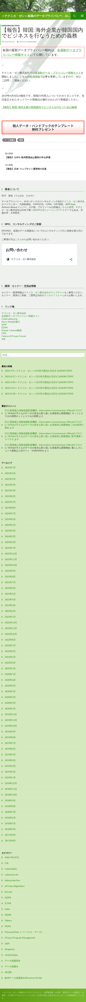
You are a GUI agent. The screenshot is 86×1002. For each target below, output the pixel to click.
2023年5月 (10, 593)
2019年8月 (10, 737)
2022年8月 (10, 639)
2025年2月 (10, 496)
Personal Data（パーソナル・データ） (24, 932)
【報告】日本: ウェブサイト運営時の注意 (43, 166)
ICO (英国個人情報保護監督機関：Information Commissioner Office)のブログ (43, 410)
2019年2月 (10, 771)
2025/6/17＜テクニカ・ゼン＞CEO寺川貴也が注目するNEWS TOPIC (39, 376)
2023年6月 (10, 588)
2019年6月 (10, 748)
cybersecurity (11, 874)
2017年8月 (10, 840)
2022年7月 (10, 645)
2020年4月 (10, 691)
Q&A (7, 943)
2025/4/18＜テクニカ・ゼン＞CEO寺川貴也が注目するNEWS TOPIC (39, 393)
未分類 (8, 972)
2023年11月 (11, 559)
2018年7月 (10, 811)
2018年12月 (11, 783)
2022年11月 (11, 628)
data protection (11, 25)
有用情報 (35, 76)
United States (11, 955)
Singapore (10, 949)
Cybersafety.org (9, 318)
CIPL (4, 333)
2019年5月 (10, 754)
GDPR (8, 897)
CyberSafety (11, 868)
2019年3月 (10, 766)
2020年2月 (10, 702)
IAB (3, 339)
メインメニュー (82, 16)
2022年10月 (11, 634)
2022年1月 (10, 668)
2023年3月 (10, 605)
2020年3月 (10, 697)
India (7, 909)
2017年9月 (10, 834)
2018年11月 (11, 789)
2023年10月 (11, 565)
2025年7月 (10, 467)
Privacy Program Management (20, 937)
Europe (8, 891)
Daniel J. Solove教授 (12, 330)
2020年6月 (10, 679)
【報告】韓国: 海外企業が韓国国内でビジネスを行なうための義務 (39, 107)
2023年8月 (10, 576)
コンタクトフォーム (54, 295)
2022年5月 (10, 657)
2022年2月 (10, 662)
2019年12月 (11, 714)
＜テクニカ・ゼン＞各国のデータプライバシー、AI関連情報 (36, 16)
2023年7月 (10, 582)
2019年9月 (10, 731)
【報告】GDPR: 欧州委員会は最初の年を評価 (43, 155)
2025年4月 (10, 484)
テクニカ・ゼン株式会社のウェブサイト (44, 292)
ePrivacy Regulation (15, 886)
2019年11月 (11, 720)
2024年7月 (10, 513)
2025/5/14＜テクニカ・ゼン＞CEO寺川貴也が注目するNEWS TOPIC (39, 388)
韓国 (21, 140)
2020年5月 (10, 685)
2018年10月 (11, 794)
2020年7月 (10, 674)
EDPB (5, 327)
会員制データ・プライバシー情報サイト (58, 72)
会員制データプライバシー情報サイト (21, 316)
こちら (18, 239)
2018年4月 (10, 829)
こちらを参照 (67, 207)
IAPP (4, 324)
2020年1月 (10, 708)
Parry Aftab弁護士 (11, 321)
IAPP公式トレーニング (46, 210)
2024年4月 (10, 530)
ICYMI (8, 903)
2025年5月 (10, 479)
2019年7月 (10, 743)
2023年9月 (10, 570)
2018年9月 (10, 800)
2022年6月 (10, 651)
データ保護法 (9, 140)
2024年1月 (10, 547)
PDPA (8, 926)
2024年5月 (10, 524)
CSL (7, 863)
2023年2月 (10, 611)
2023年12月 (11, 553)
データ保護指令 (12, 960)
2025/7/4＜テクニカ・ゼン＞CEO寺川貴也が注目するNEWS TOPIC (38, 370)
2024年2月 (10, 542)
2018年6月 (10, 817)
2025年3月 (10, 490)
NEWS (8, 914)
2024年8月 (10, 507)
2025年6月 (10, 473)
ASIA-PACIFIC (12, 857)
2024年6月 (10, 519)
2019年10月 (11, 725)
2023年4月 (10, 599)
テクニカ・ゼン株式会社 (14, 313)
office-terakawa (28, 42)
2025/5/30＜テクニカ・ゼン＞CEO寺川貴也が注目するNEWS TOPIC (39, 382)
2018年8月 (10, 806)
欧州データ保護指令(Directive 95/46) (23, 977)
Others (8, 920)
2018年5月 (10, 823)
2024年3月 (10, 536)
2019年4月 (10, 760)
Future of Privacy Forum (14, 336)
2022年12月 (11, 622)
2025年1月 (10, 502)
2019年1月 (10, 777)
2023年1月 (10, 616)
